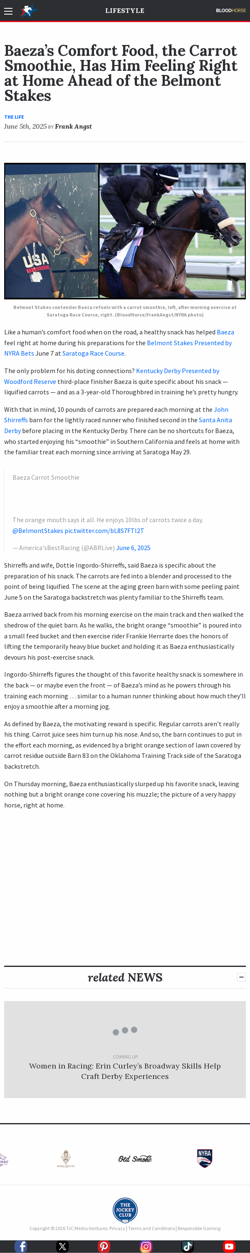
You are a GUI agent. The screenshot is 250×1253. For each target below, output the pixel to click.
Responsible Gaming (199, 1228)
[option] (55, 1160)
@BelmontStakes (37, 530)
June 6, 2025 (133, 547)
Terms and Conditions (151, 1228)
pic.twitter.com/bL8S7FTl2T (104, 530)
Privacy (117, 1228)
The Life (14, 117)
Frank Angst (73, 126)
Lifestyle (124, 10)
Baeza (225, 332)
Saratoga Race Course (93, 353)
